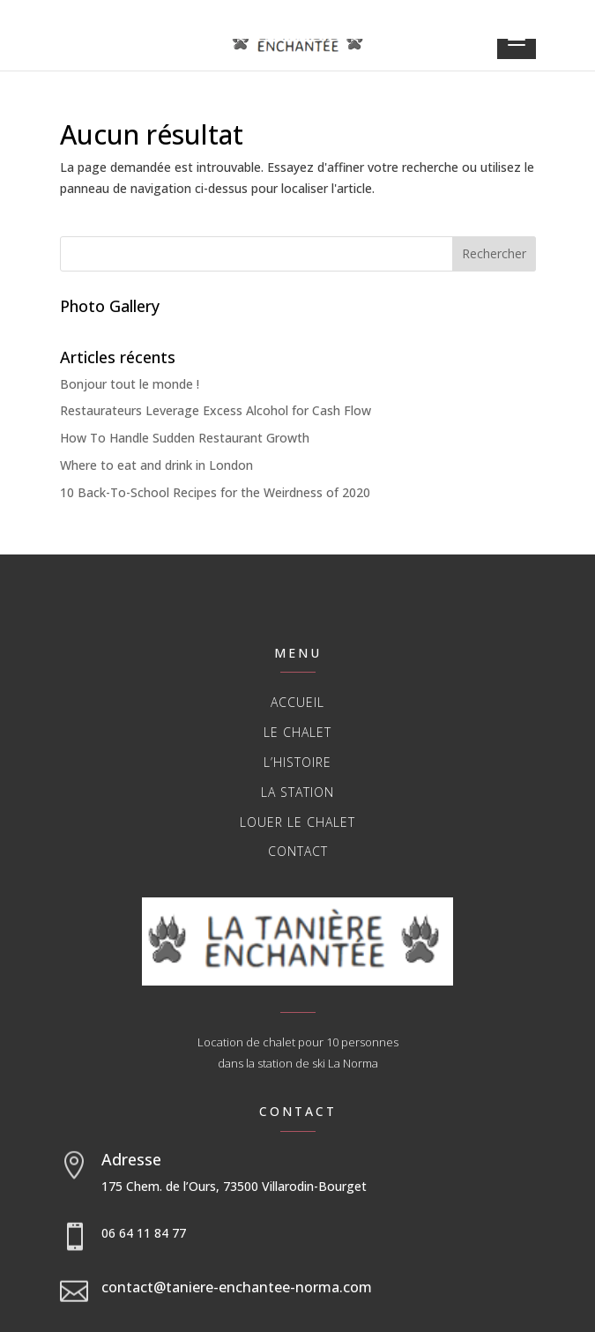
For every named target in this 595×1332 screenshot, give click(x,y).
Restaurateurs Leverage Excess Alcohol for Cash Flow (215, 410)
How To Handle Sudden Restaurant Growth (184, 437)
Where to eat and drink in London (156, 465)
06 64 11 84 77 (143, 1232)
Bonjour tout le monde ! (129, 384)
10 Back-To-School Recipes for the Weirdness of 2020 (215, 492)
